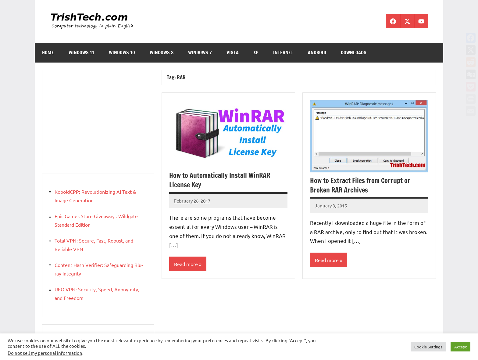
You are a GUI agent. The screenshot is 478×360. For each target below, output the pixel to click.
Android (317, 52)
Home (48, 52)
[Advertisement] (98, 118)
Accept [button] (460, 346)
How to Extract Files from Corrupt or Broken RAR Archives (360, 185)
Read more (186, 264)
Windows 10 (122, 52)
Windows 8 (161, 52)
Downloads (353, 52)
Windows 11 (81, 52)
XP (256, 52)
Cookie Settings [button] (428, 346)
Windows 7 (200, 52)
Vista (233, 52)
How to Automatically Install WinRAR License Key (219, 180)
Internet (283, 52)
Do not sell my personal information (45, 353)
